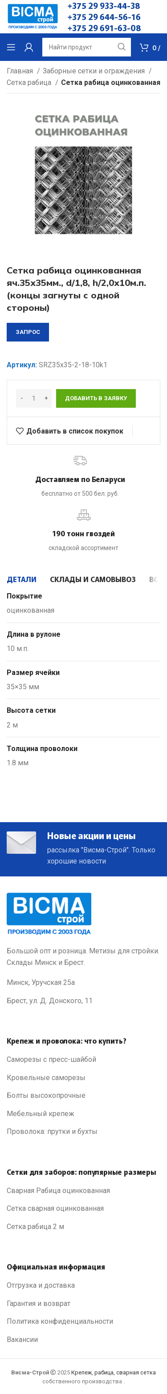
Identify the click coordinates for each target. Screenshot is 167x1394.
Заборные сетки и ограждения (95, 71)
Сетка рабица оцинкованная (110, 82)
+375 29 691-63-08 (104, 27)
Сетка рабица (30, 82)
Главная (21, 71)
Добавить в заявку (96, 398)
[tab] (22, 579)
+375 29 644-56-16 (104, 16)
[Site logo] (33, 16)
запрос (28, 332)
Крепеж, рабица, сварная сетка (113, 1372)
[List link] (83, 1059)
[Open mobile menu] (11, 47)
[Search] (86, 47)
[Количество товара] (34, 398)
